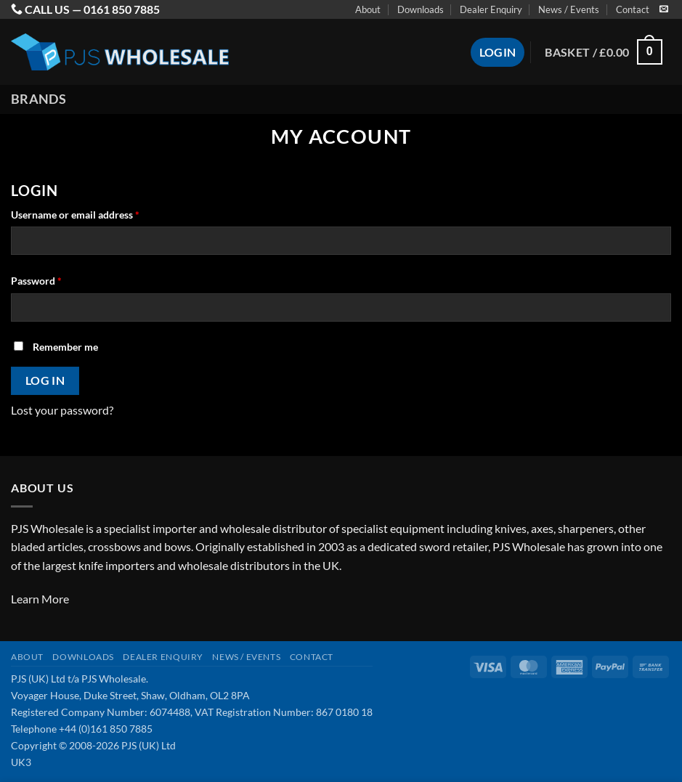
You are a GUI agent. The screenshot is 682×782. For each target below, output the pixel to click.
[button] (603, 52)
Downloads (420, 9)
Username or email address (95, 213)
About (368, 9)
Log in (45, 380)
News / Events (568, 9)
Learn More (40, 599)
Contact (632, 9)
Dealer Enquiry (491, 9)
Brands (38, 99)
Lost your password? (62, 410)
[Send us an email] (663, 9)
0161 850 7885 (122, 9)
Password (56, 279)
